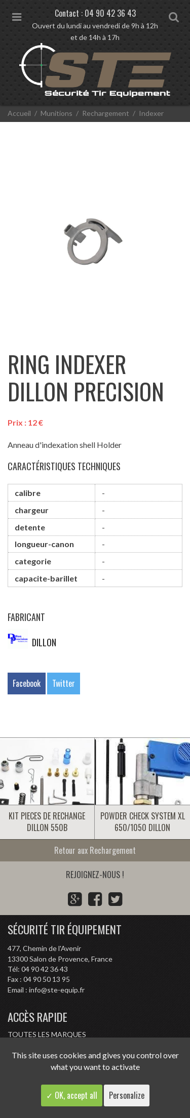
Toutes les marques (47, 1034)
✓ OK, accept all (71, 1095)
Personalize (126, 1095)
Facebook (27, 683)
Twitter (63, 683)
